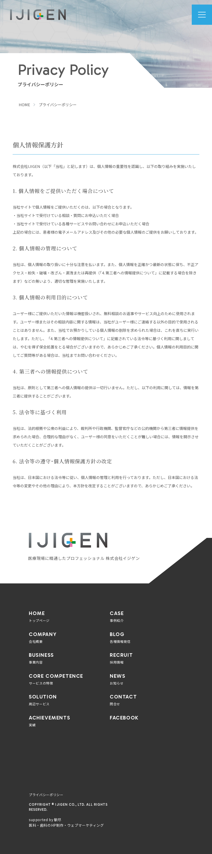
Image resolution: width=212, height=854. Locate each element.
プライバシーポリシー (46, 794)
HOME (24, 104)
